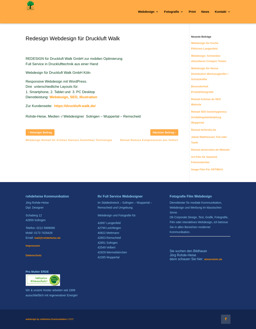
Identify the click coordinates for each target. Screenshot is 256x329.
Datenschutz (34, 255)
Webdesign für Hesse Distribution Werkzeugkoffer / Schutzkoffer (209, 74)
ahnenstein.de (213, 259)
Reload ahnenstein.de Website (210, 149)
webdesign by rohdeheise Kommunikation (46, 319)
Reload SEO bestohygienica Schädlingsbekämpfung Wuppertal (209, 117)
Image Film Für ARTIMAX (207, 169)
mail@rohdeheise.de (47, 237)
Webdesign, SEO (64, 97)
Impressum (33, 245)
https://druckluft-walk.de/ (74, 106)
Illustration (88, 97)
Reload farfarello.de (203, 129)
